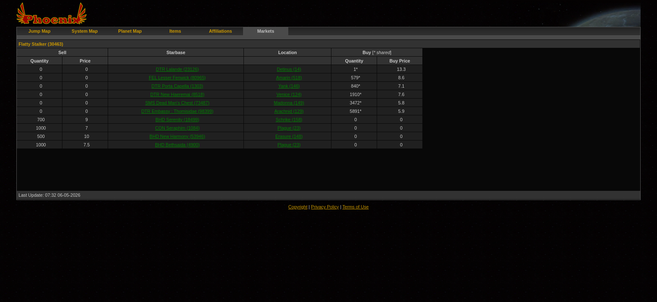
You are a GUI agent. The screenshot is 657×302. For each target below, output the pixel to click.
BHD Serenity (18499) (177, 119)
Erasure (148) (289, 136)
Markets (265, 31)
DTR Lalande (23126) (177, 69)
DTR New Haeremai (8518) (177, 94)
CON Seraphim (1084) (177, 127)
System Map (85, 31)
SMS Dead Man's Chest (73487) (177, 102)
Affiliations (220, 31)
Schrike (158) (289, 119)
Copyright (298, 206)
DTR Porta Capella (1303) (177, 86)
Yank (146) (289, 86)
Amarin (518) (289, 77)
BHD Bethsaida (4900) (177, 144)
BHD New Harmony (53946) (177, 136)
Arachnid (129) (289, 111)
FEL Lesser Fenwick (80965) (177, 77)
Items (175, 31)
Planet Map (130, 31)
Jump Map (39, 31)
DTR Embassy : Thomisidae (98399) (177, 111)
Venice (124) (289, 94)
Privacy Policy (325, 206)
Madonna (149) (289, 102)
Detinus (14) (289, 69)
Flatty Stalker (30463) (40, 44)
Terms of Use (355, 206)
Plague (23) (288, 127)
